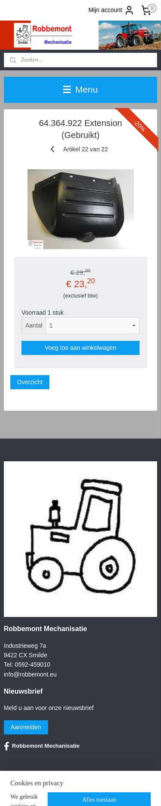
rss (135, 790)
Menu (80, 89)
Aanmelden (26, 727)
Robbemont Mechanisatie (41, 746)
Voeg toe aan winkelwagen (80, 347)
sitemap (120, 790)
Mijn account (111, 10)
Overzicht (30, 382)
